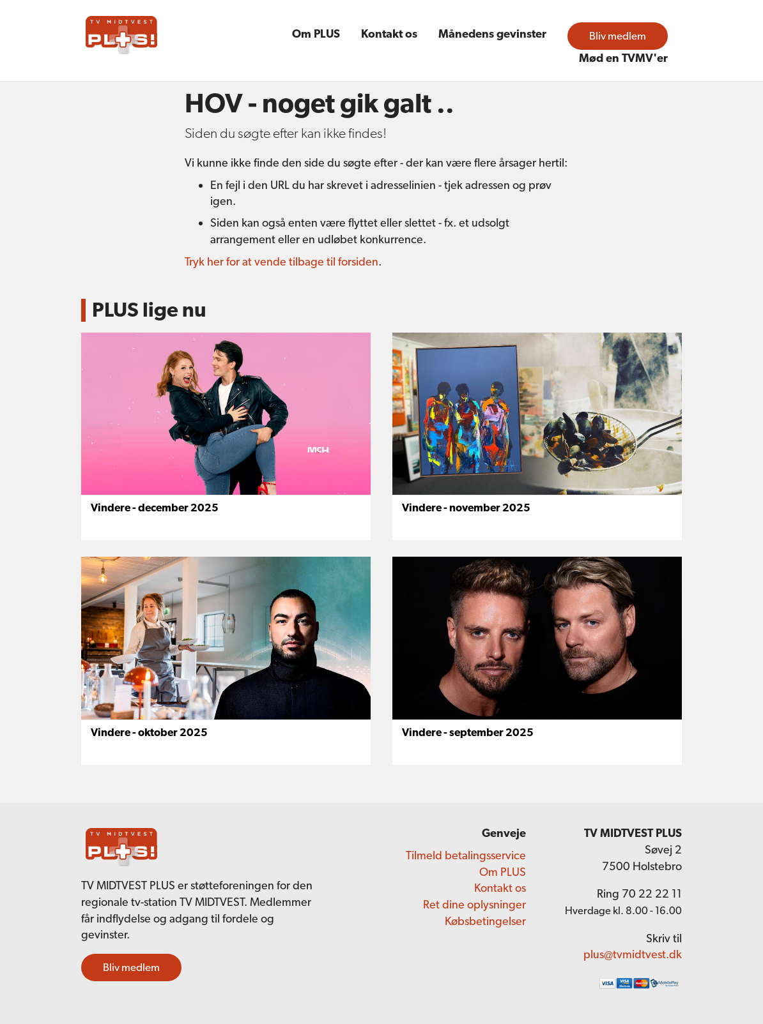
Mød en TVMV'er (623, 57)
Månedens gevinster (492, 33)
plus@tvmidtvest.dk (632, 954)
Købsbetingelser (485, 921)
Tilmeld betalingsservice (466, 855)
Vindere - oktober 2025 (149, 732)
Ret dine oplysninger (474, 904)
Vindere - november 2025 (466, 507)
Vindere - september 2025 (468, 732)
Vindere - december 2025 (155, 507)
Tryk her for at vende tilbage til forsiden (281, 261)
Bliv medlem (617, 35)
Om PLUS (316, 33)
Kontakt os (389, 33)
